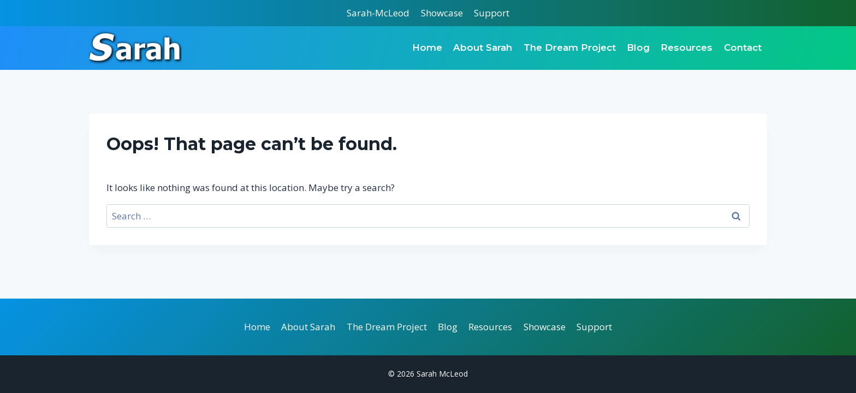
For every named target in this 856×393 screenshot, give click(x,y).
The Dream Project (570, 47)
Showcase (442, 13)
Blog (638, 47)
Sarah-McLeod (378, 13)
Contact (743, 47)
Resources (686, 47)
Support (491, 13)
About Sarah (482, 47)
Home (427, 47)
